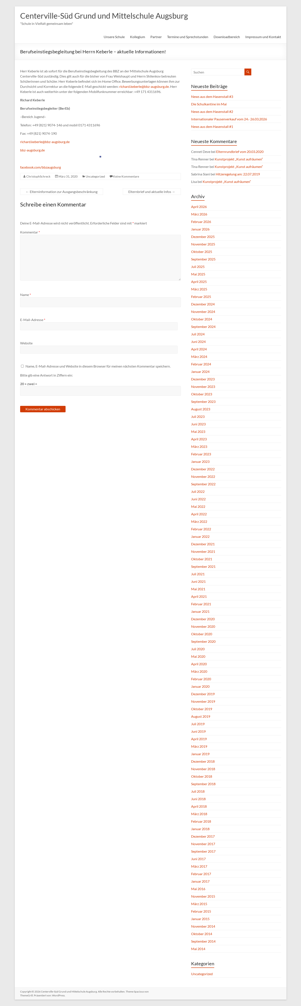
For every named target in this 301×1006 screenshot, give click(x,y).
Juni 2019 (198, 731)
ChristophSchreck (38, 176)
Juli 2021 (198, 574)
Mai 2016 (198, 889)
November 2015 (203, 896)
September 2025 (203, 259)
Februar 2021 (201, 604)
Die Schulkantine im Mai (209, 104)
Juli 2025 (198, 267)
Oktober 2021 (201, 559)
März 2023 (199, 446)
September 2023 (203, 401)
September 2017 (203, 851)
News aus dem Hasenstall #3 (212, 96)
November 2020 (203, 626)
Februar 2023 (201, 454)
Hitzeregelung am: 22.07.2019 (238, 174)
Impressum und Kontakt (263, 37)
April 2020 (199, 664)
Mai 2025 (198, 274)
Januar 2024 (200, 371)
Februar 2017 (201, 874)
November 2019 (203, 701)
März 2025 (199, 289)
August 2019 (200, 716)
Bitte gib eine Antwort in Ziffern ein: (46, 375)
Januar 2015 (200, 919)
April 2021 (199, 596)
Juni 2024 (198, 341)
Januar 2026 (200, 229)
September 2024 (203, 326)
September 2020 (203, 641)
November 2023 (203, 386)
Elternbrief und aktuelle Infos (151, 192)
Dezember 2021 (203, 544)
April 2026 (199, 207)
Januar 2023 (200, 461)
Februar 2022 (201, 529)
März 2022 (199, 521)
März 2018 (199, 814)
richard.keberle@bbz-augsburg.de (144, 86)
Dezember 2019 (203, 694)
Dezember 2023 (203, 379)
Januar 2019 (200, 754)
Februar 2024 (201, 364)
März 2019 (199, 746)
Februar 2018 (201, 821)
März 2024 (199, 356)
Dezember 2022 (203, 469)
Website (26, 343)
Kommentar (30, 232)
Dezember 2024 (203, 304)
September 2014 (203, 941)
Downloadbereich (227, 37)
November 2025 (203, 244)
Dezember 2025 (203, 237)
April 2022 (199, 514)
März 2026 (199, 214)
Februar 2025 (201, 296)
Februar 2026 (201, 222)
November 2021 (203, 551)
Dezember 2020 (203, 619)
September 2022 (203, 484)
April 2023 (199, 439)
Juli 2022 (198, 491)
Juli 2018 (198, 791)
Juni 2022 (198, 499)
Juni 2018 (198, 799)
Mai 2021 (198, 589)
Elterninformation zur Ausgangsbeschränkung (61, 192)
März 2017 (199, 866)
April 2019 (199, 739)
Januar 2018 (200, 829)
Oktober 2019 (201, 709)
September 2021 (203, 566)
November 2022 (203, 476)
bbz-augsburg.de (32, 150)
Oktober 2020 (201, 634)
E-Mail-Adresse (32, 320)
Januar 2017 (200, 881)
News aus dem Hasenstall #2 (212, 111)
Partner (156, 37)
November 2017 (203, 844)
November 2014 (203, 926)
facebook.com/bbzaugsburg (40, 167)
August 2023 (200, 409)
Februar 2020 (201, 679)
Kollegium (137, 37)
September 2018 (203, 784)
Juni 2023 (198, 424)
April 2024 (199, 349)
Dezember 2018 (203, 761)
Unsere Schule (114, 37)
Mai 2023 (198, 431)
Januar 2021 (200, 611)
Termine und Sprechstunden (187, 37)
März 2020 (199, 671)
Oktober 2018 (201, 776)
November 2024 (203, 311)
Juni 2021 (198, 581)
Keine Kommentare (126, 176)
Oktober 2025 (201, 252)
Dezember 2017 (203, 836)
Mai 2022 (198, 506)
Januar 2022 (200, 536)
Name (25, 295)
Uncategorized (95, 176)
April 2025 (199, 282)
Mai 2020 (198, 656)
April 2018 (199, 806)
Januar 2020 (200, 686)
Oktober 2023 (201, 394)
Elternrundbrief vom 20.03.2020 (240, 151)
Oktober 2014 (201, 934)
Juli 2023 (198, 416)
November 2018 (203, 769)
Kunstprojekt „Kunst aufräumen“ (239, 159)
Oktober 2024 (201, 319)
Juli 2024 (198, 334)
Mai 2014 (198, 949)
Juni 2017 (198, 859)
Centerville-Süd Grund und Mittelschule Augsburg (104, 15)
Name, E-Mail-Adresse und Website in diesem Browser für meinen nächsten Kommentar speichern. (98, 366)
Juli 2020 (198, 649)
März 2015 (199, 904)
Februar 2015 (201, 911)
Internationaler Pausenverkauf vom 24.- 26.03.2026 (229, 119)
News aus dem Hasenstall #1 (212, 126)
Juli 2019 (198, 724)
